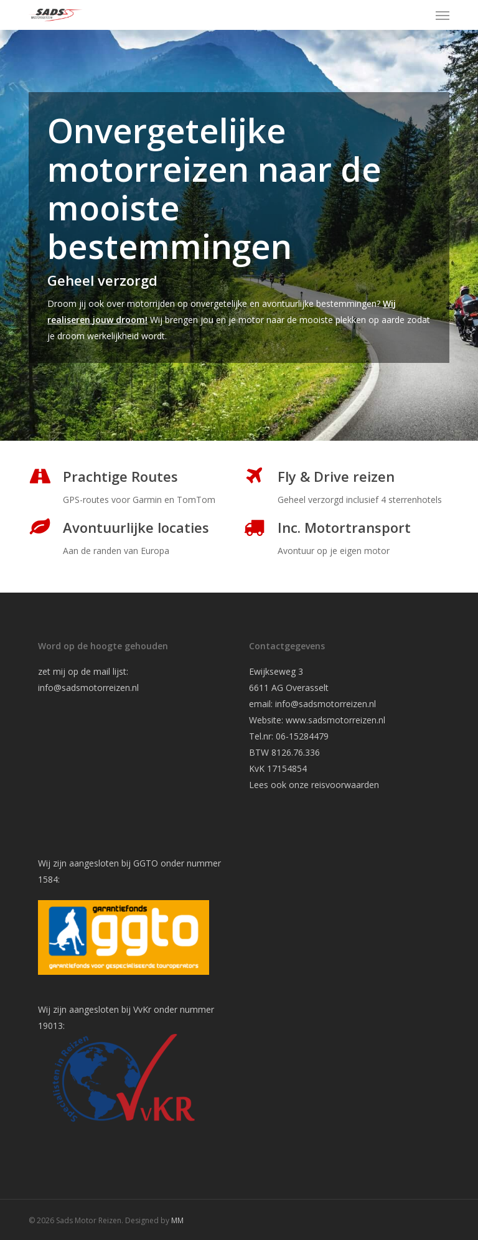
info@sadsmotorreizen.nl (89, 687)
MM (177, 1220)
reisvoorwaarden (345, 785)
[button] (442, 15)
